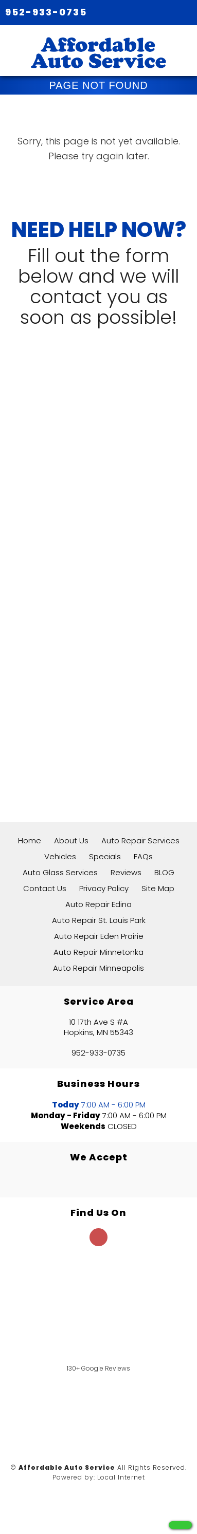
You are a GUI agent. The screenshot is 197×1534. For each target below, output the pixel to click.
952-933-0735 (46, 12)
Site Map (157, 888)
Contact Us (44, 888)
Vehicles (60, 856)
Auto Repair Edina (98, 904)
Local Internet (121, 1477)
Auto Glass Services (60, 872)
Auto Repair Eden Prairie (99, 936)
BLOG (164, 872)
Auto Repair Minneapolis (98, 968)
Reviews (126, 872)
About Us (71, 840)
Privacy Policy (104, 888)
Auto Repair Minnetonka (98, 952)
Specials (105, 856)
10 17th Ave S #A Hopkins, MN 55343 (98, 1027)
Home (29, 840)
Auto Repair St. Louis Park (99, 920)
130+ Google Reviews (98, 1368)
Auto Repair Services (140, 840)
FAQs (143, 856)
